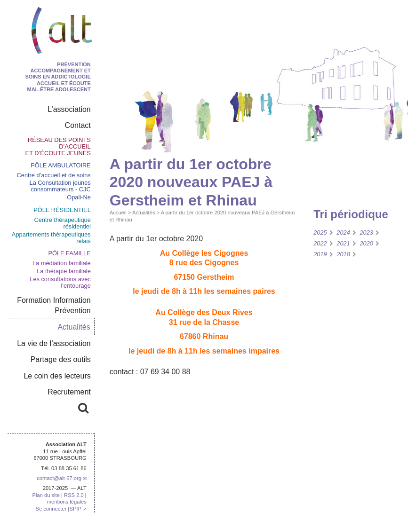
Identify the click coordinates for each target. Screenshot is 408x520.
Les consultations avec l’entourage (60, 282)
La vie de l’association (54, 343)
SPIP (75, 509)
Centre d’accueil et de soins (54, 175)
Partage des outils (61, 359)
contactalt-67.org (59, 478)
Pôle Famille (69, 253)
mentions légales (67, 501)
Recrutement (69, 392)
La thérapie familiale (64, 271)
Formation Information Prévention (54, 305)
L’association (69, 109)
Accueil (118, 212)
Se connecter (50, 509)
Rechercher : (54, 406)
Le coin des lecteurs (57, 376)
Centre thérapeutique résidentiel (62, 223)
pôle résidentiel (62, 209)
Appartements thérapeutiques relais (51, 237)
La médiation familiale (61, 263)
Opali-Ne (79, 197)
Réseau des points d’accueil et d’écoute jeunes (58, 146)
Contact (78, 125)
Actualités (143, 212)
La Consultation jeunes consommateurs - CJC (60, 186)
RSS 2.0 (74, 495)
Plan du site (45, 495)
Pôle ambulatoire (61, 165)
